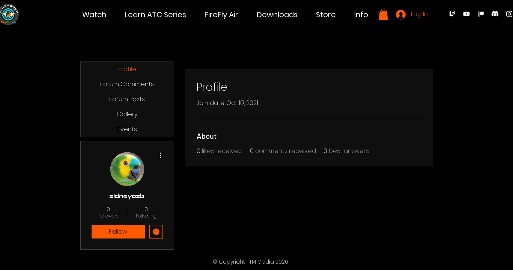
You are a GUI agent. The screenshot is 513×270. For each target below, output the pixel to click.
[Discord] (495, 14)
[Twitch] (452, 14)
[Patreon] (480, 14)
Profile (127, 69)
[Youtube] (466, 14)
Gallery (127, 114)
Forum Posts (127, 99)
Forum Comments (127, 84)
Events (127, 129)
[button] (94, 15)
